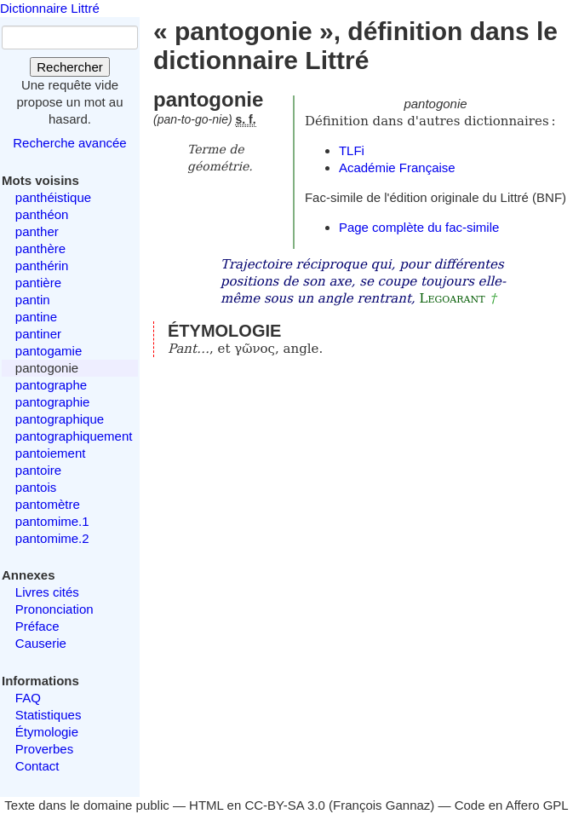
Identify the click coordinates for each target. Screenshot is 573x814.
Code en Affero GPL (512, 805)
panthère (40, 248)
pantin (32, 299)
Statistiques (48, 714)
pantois (35, 487)
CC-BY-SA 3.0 (284, 805)
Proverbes (44, 749)
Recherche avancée (69, 143)
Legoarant (452, 298)
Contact (37, 766)
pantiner (38, 333)
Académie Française (397, 167)
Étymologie (46, 732)
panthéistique (53, 197)
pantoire (38, 470)
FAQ (28, 697)
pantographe (51, 385)
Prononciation (54, 609)
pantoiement (50, 453)
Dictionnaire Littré (50, 8)
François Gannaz (381, 805)
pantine (36, 316)
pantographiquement (74, 436)
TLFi (351, 150)
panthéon (42, 214)
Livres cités (47, 592)
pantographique (59, 419)
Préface (37, 626)
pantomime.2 (52, 538)
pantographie (52, 402)
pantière (38, 282)
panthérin (42, 265)
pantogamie (48, 350)
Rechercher (70, 67)
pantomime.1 (52, 521)
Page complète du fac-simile (419, 227)
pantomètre (47, 504)
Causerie (40, 643)
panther (37, 231)
